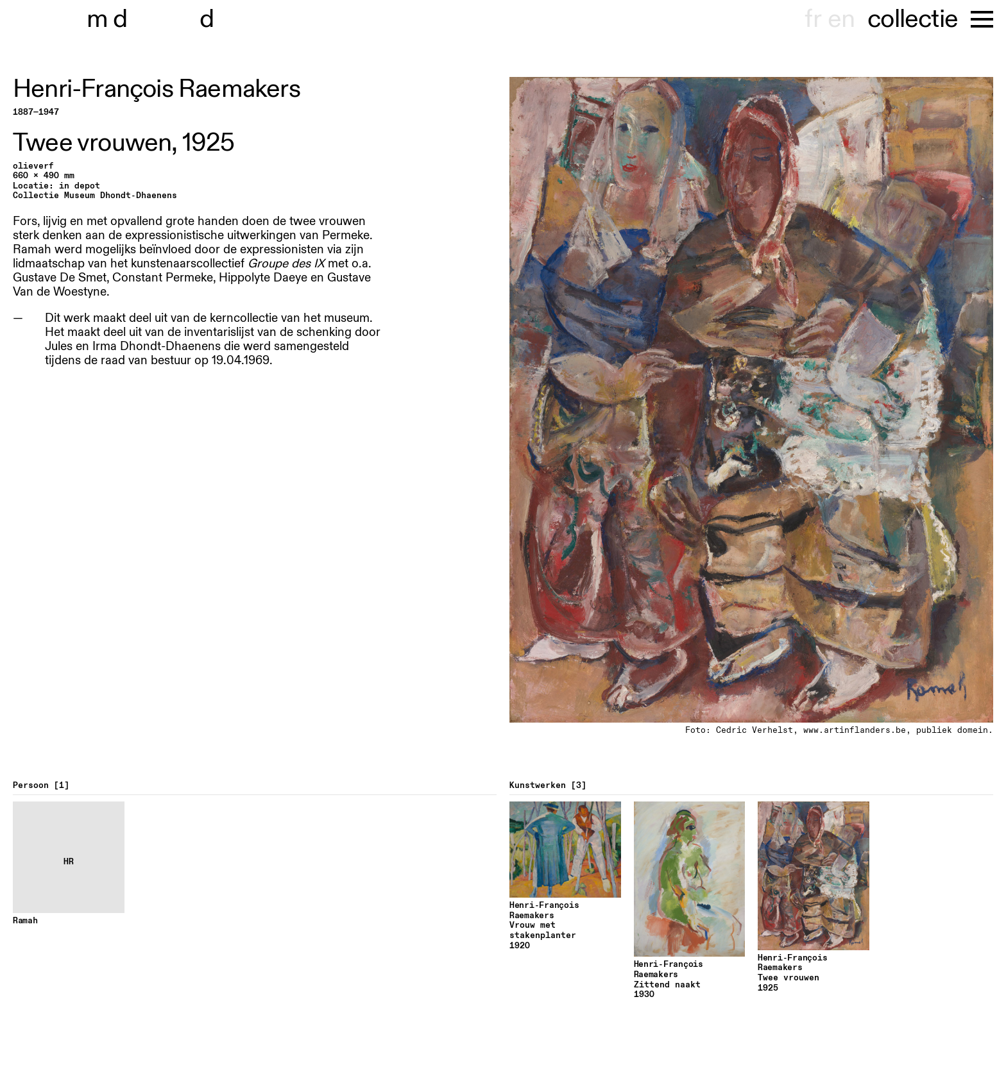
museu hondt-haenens (159, 19)
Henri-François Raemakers (156, 89)
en (841, 19)
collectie (912, 19)
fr (813, 19)
